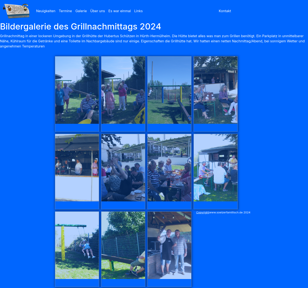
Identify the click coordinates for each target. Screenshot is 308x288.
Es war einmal (119, 11)
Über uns (97, 11)
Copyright (202, 212)
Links (138, 11)
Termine (65, 11)
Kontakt (225, 11)
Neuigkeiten (45, 11)
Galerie (81, 11)
